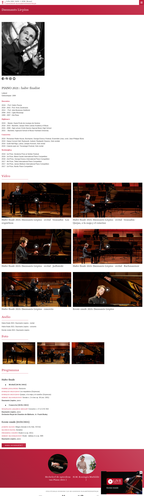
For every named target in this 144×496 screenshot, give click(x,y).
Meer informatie (13, 445)
